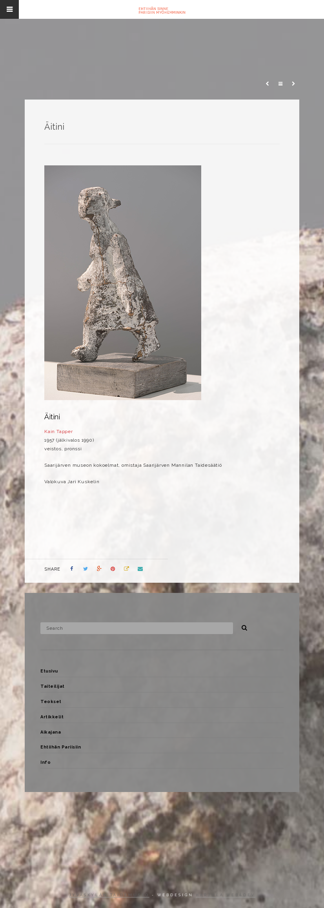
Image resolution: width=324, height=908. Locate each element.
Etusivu (49, 671)
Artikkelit (52, 717)
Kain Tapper (58, 431)
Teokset (51, 701)
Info (45, 762)
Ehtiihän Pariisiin (60, 747)
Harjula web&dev (225, 895)
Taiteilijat (52, 686)
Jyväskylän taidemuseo (109, 895)
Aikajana (50, 732)
